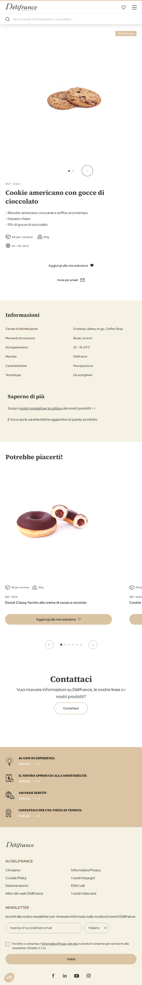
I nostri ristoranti (83, 893)
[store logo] (21, 7)
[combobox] (71, 19)
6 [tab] (81, 645)
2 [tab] (65, 645)
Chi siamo (13, 870)
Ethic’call (77, 885)
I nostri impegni (83, 878)
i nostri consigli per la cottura (40, 408)
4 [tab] (73, 645)
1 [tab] (61, 645)
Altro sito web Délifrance (24, 893)
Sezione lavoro (16, 885)
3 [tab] (69, 645)
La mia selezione (123, 7)
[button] (87, 170)
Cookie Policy (15, 878)
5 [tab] (77, 645)
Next (93, 644)
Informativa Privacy (86, 870)
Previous (49, 644)
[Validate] (71, 959)
